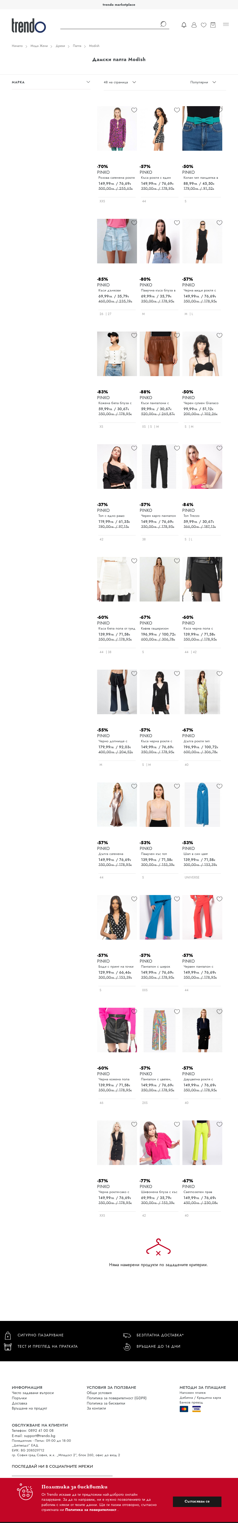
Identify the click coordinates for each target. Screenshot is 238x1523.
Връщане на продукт (29, 1408)
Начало (17, 46)
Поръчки (19, 1398)
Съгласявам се (196, 1501)
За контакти (96, 1408)
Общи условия (99, 1392)
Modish (94, 46)
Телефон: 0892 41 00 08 (33, 1430)
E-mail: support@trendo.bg (33, 1435)
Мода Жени (39, 46)
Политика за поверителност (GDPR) (117, 1398)
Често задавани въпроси (33, 1392)
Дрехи (60, 46)
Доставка (19, 1403)
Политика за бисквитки (106, 1403)
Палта (77, 46)
